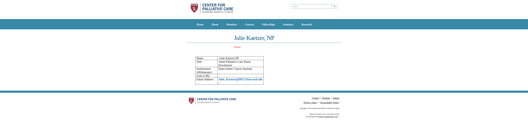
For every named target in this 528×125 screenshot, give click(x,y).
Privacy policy (310, 102)
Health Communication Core (328, 117)
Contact (315, 98)
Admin (336, 98)
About (214, 24)
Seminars (288, 24)
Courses (249, 24)
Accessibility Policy (329, 102)
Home (200, 24)
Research (306, 24)
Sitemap (326, 98)
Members (231, 24)
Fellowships (268, 24)
